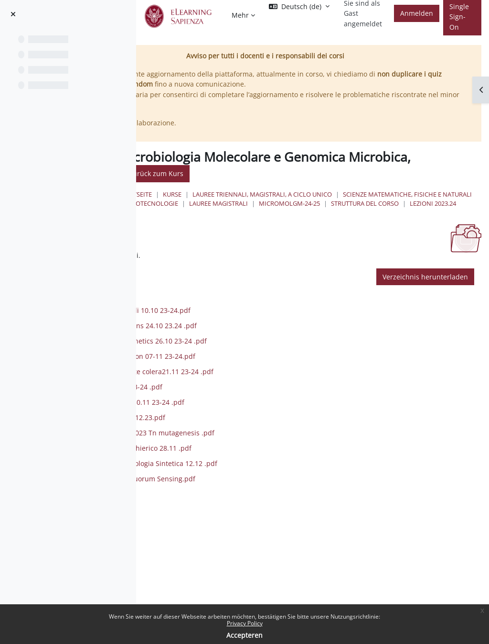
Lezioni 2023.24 (241, 221)
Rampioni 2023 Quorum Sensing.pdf (243, 497)
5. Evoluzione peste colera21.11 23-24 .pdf (252, 390)
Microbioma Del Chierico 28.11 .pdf (241, 466)
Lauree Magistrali (247, 212)
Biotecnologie (382, 203)
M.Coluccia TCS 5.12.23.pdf (228, 436)
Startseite (223, 194)
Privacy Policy (245, 623)
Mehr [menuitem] (240, 15)
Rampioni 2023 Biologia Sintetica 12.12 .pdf (254, 482)
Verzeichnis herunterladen (425, 295)
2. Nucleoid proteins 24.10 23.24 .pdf (244, 344)
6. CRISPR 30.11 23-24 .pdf (226, 405)
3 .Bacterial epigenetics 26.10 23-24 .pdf (249, 359)
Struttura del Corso (394, 212)
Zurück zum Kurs (310, 173)
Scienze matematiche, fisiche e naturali (282, 203)
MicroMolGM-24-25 (318, 212)
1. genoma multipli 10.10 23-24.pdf (241, 328)
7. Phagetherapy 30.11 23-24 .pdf (237, 420)
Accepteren (244, 635)
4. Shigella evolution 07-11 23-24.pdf (243, 374)
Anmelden (416, 13)
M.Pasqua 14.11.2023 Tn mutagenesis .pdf (252, 451)
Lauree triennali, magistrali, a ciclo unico (350, 194)
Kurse (260, 194)
